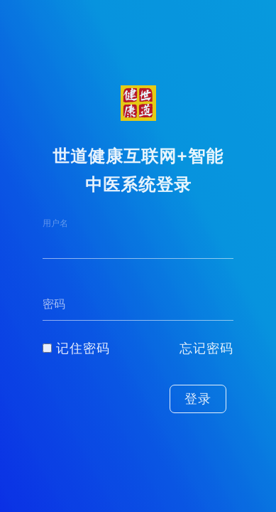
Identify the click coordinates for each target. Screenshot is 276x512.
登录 (197, 399)
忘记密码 (206, 348)
